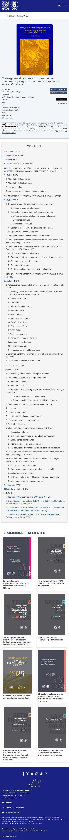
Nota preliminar (10, 155)
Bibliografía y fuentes (12, 489)
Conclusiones (9, 485)
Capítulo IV (8, 370)
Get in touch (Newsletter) (13, 808)
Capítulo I (7, 175)
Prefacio (7, 159)
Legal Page (7, 118)
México (4, 105)
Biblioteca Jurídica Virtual (17, 16)
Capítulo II (8, 200)
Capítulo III (8, 281)
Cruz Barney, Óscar (9, 92)
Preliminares (8, 151)
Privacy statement (10, 813)
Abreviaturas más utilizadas (15, 163)
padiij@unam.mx (42, 831)
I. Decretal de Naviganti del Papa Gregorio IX (25, 497)
